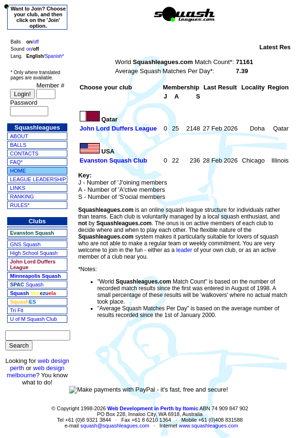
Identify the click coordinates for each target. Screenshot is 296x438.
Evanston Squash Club (114, 160)
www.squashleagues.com (208, 425)
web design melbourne (35, 371)
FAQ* (16, 162)
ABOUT (19, 136)
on (29, 49)
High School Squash (34, 253)
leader (184, 250)
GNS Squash (25, 244)
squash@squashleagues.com (114, 425)
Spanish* (54, 56)
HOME (18, 171)
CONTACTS (24, 153)
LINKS (17, 188)
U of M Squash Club (33, 319)
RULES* (20, 205)
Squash (26, 284)
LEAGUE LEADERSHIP (38, 179)
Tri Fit (16, 310)
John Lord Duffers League (118, 128)
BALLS (18, 145)
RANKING (22, 196)
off (36, 41)
